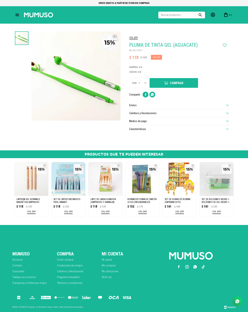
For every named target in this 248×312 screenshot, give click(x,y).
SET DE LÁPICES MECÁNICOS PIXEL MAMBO (66, 200)
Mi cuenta (107, 259)
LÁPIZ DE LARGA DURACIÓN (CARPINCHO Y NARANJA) (103, 200)
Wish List (107, 277)
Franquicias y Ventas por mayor (29, 282)
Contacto (17, 265)
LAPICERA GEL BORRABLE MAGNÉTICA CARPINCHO (28, 200)
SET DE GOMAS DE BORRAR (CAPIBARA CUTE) (177, 200)
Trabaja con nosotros (24, 277)
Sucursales (18, 271)
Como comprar (65, 259)
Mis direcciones (110, 271)
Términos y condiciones (70, 282)
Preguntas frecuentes (68, 277)
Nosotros (17, 259)
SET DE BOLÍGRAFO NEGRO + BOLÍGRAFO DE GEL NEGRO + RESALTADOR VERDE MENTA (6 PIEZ (216, 201)
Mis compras (109, 265)
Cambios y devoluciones (70, 271)
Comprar (176, 83)
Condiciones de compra (70, 265)
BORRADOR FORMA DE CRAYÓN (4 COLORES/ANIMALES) (142, 200)
